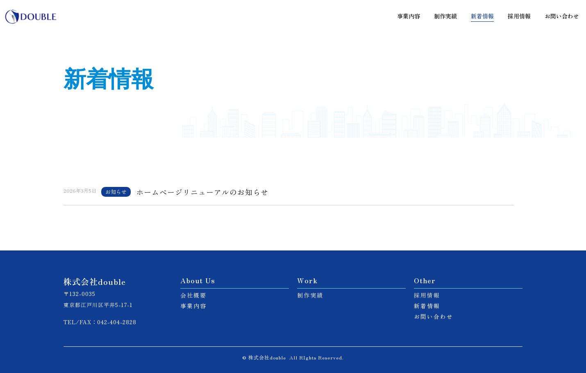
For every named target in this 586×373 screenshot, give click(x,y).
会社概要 (193, 295)
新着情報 (482, 16)
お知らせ (116, 192)
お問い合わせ (562, 16)
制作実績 (445, 16)
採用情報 (519, 16)
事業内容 (408, 16)
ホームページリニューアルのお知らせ (202, 192)
